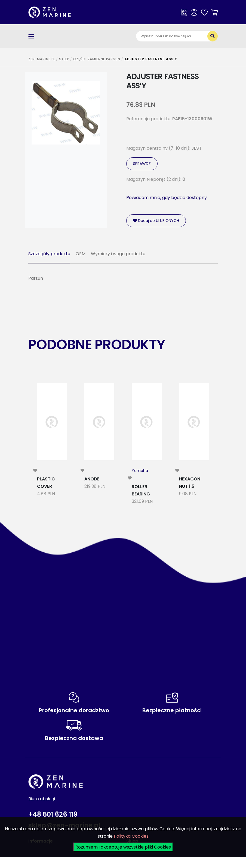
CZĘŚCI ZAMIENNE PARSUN (96, 59)
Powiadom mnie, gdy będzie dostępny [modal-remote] (166, 197)
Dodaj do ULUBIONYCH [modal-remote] (156, 220)
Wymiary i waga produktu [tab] (118, 254)
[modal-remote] (35, 470)
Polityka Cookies (131, 836)
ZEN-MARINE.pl (41, 59)
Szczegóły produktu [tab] (49, 254)
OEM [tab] (80, 254)
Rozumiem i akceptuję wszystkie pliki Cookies (123, 847)
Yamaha (140, 470)
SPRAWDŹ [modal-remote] (142, 163)
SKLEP (64, 59)
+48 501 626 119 (52, 814)
